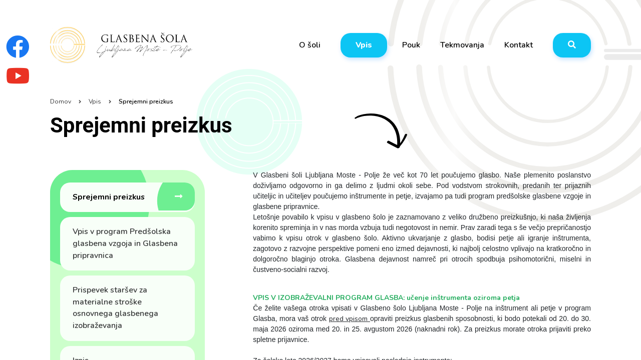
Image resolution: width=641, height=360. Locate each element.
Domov (60, 102)
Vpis (95, 102)
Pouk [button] (411, 45)
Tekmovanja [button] (462, 45)
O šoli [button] (309, 45)
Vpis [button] (364, 45)
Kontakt (518, 45)
